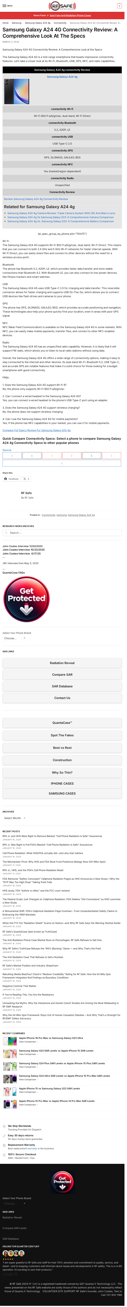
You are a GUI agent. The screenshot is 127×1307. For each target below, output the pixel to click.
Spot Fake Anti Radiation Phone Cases (70, 15)
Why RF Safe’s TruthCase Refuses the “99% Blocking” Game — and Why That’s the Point (52, 948)
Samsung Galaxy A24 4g (37, 23)
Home (5, 23)
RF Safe (26, 493)
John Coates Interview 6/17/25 (22, 553)
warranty (32, 1148)
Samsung (16, 23)
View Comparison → (28, 1041)
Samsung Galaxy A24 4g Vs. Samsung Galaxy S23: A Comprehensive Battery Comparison (60, 221)
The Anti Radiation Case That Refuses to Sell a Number (33, 957)
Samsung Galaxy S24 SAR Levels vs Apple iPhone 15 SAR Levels (56, 1050)
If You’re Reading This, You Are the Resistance (28, 994)
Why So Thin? (62, 772)
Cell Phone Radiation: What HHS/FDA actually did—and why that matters (43, 853)
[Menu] (8, 5)
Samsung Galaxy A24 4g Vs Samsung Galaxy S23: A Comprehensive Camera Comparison (60, 217)
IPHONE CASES (62, 783)
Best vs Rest (62, 747)
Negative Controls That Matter (19, 986)
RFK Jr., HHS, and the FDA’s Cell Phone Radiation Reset (33, 870)
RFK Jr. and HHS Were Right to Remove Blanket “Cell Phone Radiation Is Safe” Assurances (52, 836)
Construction (62, 760)
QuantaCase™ (62, 722)
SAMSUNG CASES (62, 793)
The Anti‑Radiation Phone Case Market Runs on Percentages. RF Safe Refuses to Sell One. (52, 940)
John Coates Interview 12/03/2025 (23, 546)
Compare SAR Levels (15, 1228)
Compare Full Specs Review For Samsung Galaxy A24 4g (36, 430)
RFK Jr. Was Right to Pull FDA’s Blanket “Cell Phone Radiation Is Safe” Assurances (47, 844)
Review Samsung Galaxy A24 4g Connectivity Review (36, 199)
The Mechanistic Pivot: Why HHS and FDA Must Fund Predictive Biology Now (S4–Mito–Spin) (54, 861)
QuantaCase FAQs (14, 572)
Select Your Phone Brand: (17, 632)
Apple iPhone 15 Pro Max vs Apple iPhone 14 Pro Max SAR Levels (57, 1100)
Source (7, 450)
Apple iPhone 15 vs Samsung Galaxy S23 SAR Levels (49, 1088)
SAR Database (62, 686)
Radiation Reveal (62, 663)
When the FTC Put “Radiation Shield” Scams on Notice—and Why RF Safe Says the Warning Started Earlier (62, 923)
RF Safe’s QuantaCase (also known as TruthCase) (30, 931)
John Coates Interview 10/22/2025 (24, 549)
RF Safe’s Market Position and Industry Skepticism (30, 965)
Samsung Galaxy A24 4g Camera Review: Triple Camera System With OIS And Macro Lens (61, 213)
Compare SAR (62, 674)
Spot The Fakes (62, 735)
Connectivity (60, 23)
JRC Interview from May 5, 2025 (20, 563)
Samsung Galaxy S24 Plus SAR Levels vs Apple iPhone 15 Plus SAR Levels (62, 1063)
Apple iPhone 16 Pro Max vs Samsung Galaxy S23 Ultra (51, 1038)
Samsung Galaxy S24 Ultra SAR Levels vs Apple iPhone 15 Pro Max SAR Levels (64, 1075)
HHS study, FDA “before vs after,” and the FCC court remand (36, 890)
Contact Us (62, 698)
